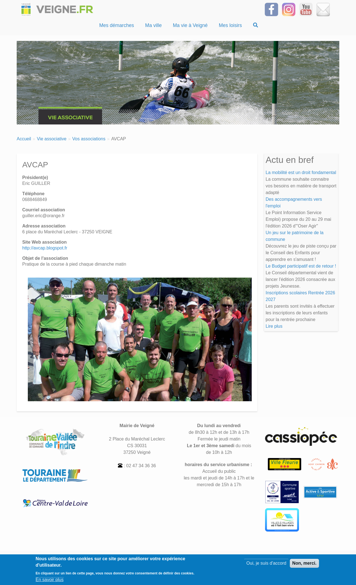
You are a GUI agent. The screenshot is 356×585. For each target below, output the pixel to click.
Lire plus (274, 326)
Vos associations (88, 138)
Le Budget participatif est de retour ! (301, 266)
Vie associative (51, 138)
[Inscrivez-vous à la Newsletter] (323, 9)
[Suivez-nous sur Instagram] (288, 9)
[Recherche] (255, 25)
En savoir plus (50, 580)
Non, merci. (304, 564)
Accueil (24, 138)
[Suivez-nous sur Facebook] (271, 9)
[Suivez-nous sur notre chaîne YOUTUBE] (306, 9)
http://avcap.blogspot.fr (44, 248)
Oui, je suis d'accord (266, 564)
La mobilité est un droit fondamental (301, 172)
